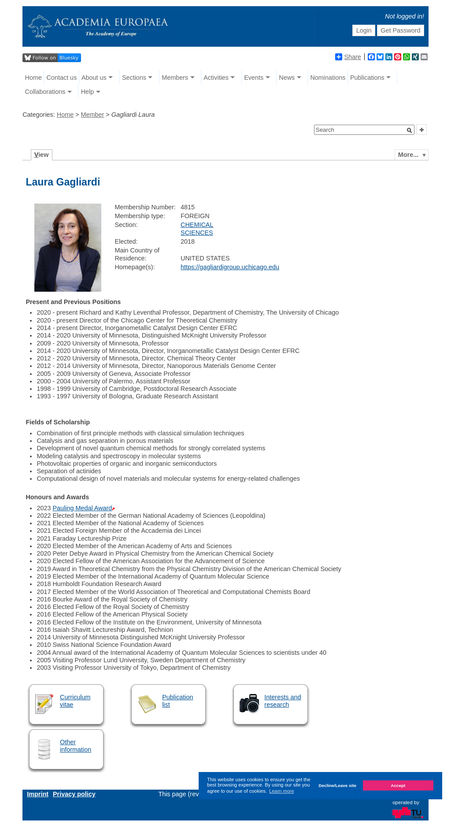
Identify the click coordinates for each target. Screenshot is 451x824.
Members (175, 77)
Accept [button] (398, 785)
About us (94, 77)
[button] (409, 130)
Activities (216, 77)
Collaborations (45, 91)
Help (87, 91)
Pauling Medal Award (82, 508)
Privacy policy (74, 794)
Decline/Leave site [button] (337, 785)
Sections (134, 77)
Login (364, 30)
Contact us (62, 77)
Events (253, 77)
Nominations (327, 77)
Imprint (37, 794)
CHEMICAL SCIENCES (197, 228)
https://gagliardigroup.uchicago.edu (230, 267)
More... (408, 154)
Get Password (400, 30)
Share (348, 56)
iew (41, 154)
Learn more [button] (281, 791)
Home (33, 77)
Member (92, 114)
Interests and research (282, 701)
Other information (75, 746)
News (287, 77)
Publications (367, 77)
